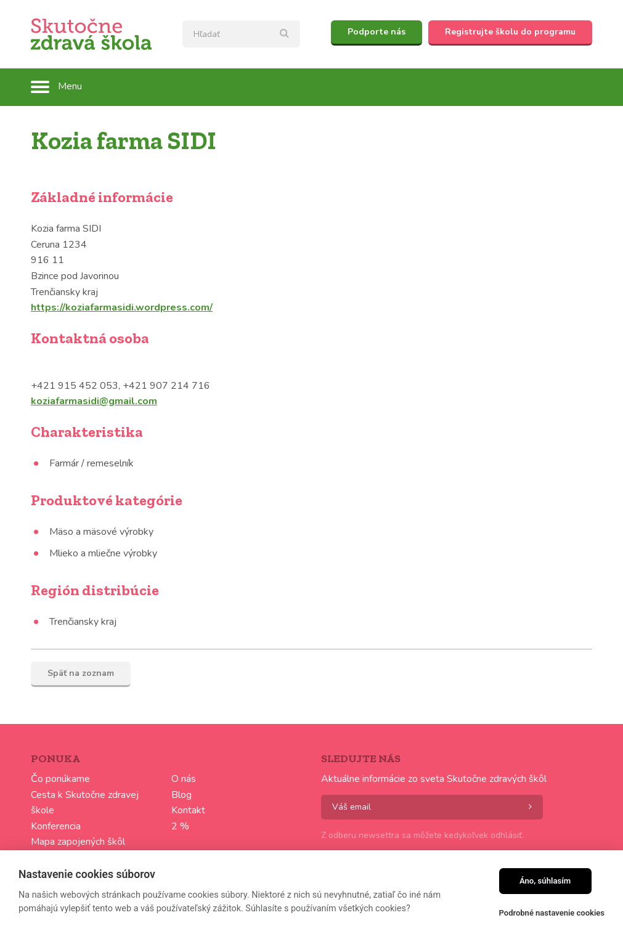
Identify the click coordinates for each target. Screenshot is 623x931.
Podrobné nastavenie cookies (552, 912)
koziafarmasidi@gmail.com (94, 401)
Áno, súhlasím (545, 880)
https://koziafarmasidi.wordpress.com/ (122, 307)
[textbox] (241, 33)
